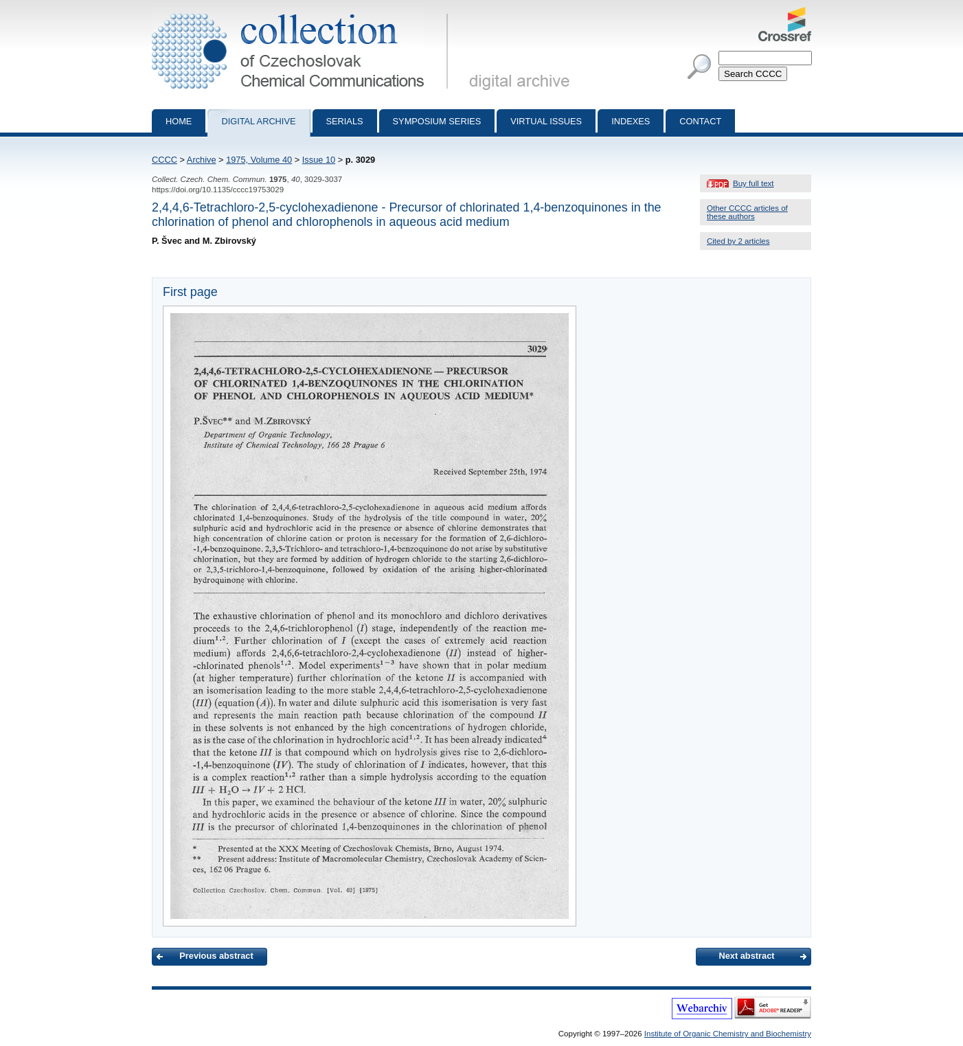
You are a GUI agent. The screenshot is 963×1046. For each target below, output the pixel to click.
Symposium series (437, 121)
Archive (201, 160)
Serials (344, 121)
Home (179, 121)
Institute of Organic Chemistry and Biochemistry (727, 1034)
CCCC (164, 160)
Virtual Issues (546, 121)
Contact (700, 121)
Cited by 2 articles (738, 241)
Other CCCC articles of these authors (747, 212)
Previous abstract (216, 956)
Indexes (630, 121)
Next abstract (746, 956)
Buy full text (753, 183)
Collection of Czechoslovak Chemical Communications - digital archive (302, 12)
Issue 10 (318, 160)
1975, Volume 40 (259, 160)
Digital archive (258, 121)
